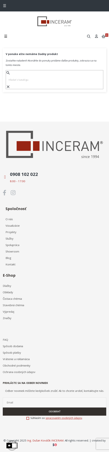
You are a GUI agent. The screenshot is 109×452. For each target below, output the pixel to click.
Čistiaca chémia (12, 298)
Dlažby (7, 286)
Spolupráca (12, 245)
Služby (9, 238)
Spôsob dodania (13, 346)
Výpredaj (8, 311)
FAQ (5, 339)
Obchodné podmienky (16, 365)
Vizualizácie (13, 225)
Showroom (12, 251)
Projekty (11, 232)
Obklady (8, 292)
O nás (9, 219)
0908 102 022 (24, 174)
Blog (8, 258)
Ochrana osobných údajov (19, 372)
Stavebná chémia (13, 305)
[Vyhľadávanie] (54, 79)
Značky (7, 318)
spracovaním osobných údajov (64, 418)
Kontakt (10, 264)
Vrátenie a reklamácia (16, 359)
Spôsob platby (12, 352)
